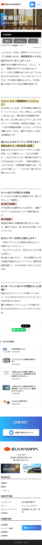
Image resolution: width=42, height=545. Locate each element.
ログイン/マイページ (9, 509)
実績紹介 (4, 483)
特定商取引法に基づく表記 (31, 510)
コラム (33, 40)
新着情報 (4, 532)
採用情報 (4, 535)
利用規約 (4, 513)
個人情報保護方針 (28, 502)
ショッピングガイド (29, 506)
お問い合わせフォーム (21, 432)
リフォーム (20, 40)
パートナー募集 (7, 528)
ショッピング (6, 502)
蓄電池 (7, 40)
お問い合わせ (32, 4)
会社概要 (4, 524)
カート (3, 506)
